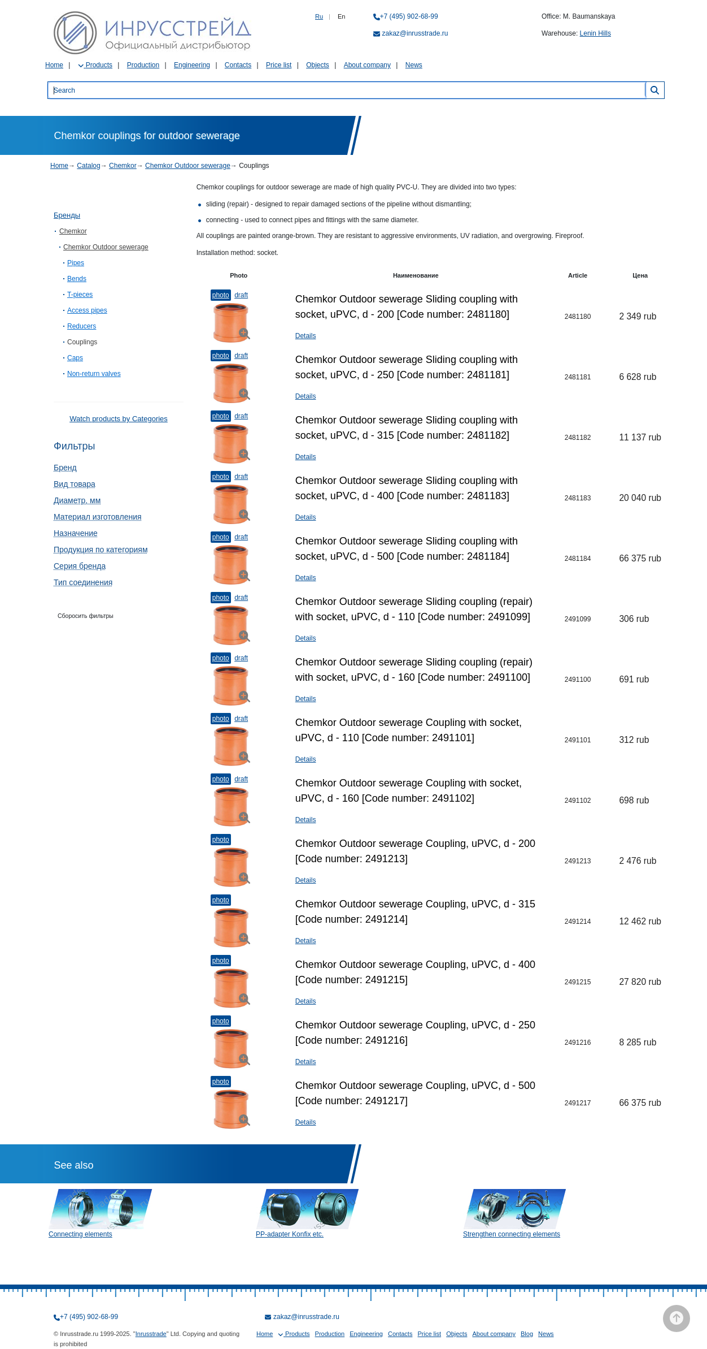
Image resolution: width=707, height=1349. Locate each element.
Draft (241, 295)
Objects (317, 65)
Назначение (76, 533)
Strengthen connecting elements (511, 1234)
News (413, 65)
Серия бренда (80, 565)
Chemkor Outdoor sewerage (187, 166)
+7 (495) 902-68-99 (409, 16)
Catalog (88, 166)
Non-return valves (94, 374)
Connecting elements (80, 1234)
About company (367, 65)
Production (143, 65)
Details (305, 336)
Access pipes (87, 310)
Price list (278, 65)
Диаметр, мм (77, 500)
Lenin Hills (595, 33)
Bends (76, 279)
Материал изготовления (98, 516)
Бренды (67, 215)
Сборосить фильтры (86, 615)
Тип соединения (83, 582)
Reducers (81, 326)
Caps (75, 358)
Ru (319, 16)
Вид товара (74, 483)
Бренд (65, 467)
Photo (220, 295)
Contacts (238, 65)
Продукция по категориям (101, 549)
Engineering (192, 65)
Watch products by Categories (118, 418)
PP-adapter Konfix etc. (290, 1234)
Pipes (75, 263)
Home (54, 65)
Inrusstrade (151, 1333)
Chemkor (123, 166)
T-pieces (80, 295)
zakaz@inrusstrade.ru (415, 33)
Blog (527, 1333)
